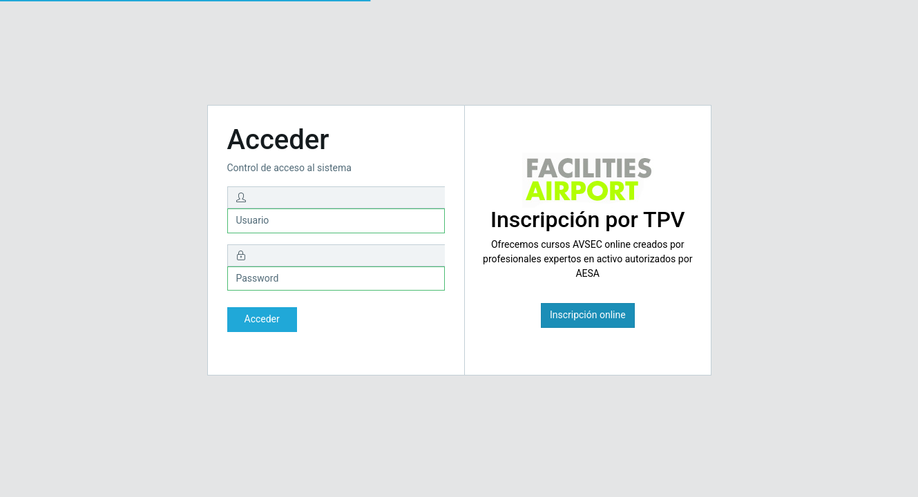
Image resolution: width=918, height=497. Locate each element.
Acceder (262, 318)
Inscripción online (588, 314)
